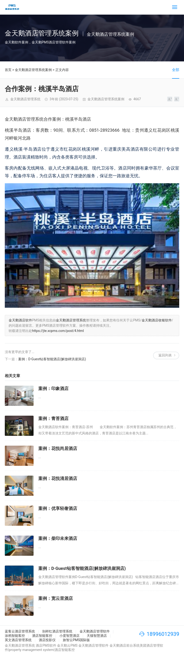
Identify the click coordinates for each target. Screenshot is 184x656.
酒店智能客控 (42, 636)
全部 (175, 70)
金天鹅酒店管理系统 (71, 320)
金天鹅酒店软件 (20, 320)
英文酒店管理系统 (18, 640)
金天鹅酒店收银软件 (157, 320)
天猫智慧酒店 (97, 636)
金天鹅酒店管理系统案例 (33, 70)
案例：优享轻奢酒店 (57, 508)
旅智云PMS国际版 (76, 640)
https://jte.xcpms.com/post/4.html (58, 331)
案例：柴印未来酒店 (57, 538)
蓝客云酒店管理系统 (20, 631)
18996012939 (163, 634)
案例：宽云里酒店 (55, 598)
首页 (8, 70)
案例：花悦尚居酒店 (57, 448)
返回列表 (165, 355)
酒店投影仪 (47, 640)
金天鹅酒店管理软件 (95, 631)
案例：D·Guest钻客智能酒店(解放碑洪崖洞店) (52, 359)
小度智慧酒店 (69, 636)
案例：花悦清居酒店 (57, 478)
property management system (31, 650)
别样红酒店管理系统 (57, 631)
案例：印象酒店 (53, 388)
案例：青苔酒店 (53, 418)
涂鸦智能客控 (15, 636)
